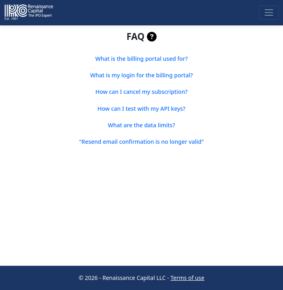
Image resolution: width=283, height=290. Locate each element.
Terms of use (188, 278)
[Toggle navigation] (269, 13)
